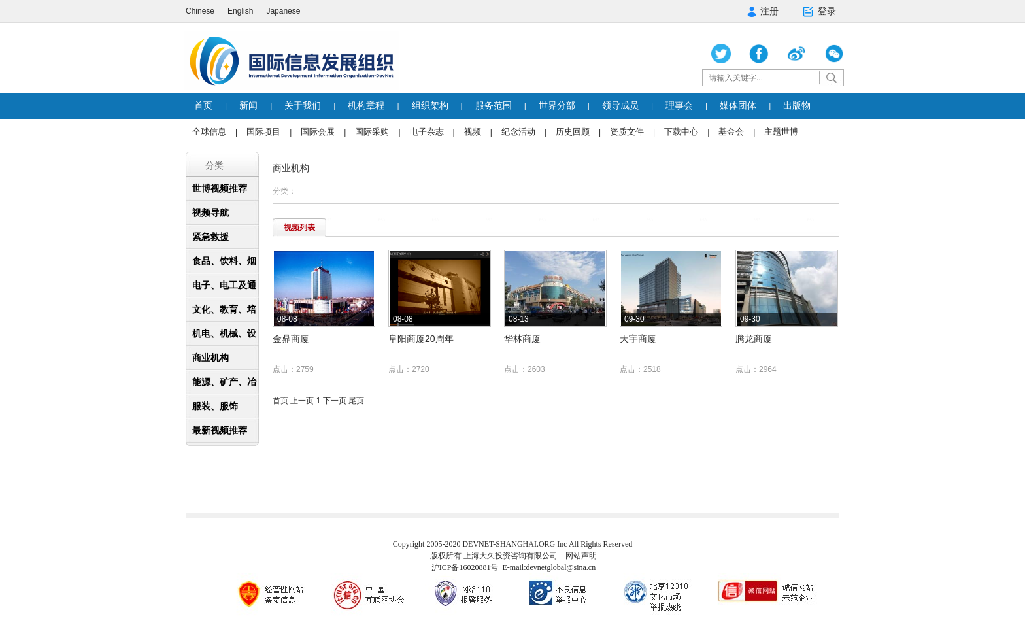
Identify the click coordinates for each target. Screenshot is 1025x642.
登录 (818, 11)
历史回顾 (573, 132)
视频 (472, 132)
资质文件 (627, 132)
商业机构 (210, 357)
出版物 (797, 105)
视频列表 (299, 227)
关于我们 (302, 105)
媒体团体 (738, 105)
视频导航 (210, 212)
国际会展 (318, 132)
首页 (203, 105)
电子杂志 (427, 132)
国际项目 (263, 132)
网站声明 (581, 555)
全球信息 (209, 132)
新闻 (248, 105)
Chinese (200, 11)
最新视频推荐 (219, 430)
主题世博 (781, 132)
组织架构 (430, 105)
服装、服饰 (215, 406)
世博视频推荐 (219, 188)
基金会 (731, 132)
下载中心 (681, 132)
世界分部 (557, 105)
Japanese (283, 11)
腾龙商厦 (753, 338)
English (240, 11)
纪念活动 (518, 132)
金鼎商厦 (291, 338)
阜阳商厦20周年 (421, 338)
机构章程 (366, 105)
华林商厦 (522, 338)
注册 (763, 11)
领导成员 (620, 105)
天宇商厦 (638, 338)
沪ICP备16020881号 (465, 567)
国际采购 (372, 132)
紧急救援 (210, 236)
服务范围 (493, 105)
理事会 (679, 105)
